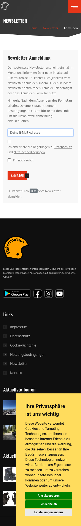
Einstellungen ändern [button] (48, 512)
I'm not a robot (23, 160)
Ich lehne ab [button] (48, 504)
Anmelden (17, 175)
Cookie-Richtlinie (23, 345)
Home (33, 28)
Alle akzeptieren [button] (49, 495)
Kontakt (16, 373)
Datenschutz (63, 147)
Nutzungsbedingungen (29, 152)
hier (33, 190)
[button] (74, 6)
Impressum (18, 327)
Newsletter (50, 28)
